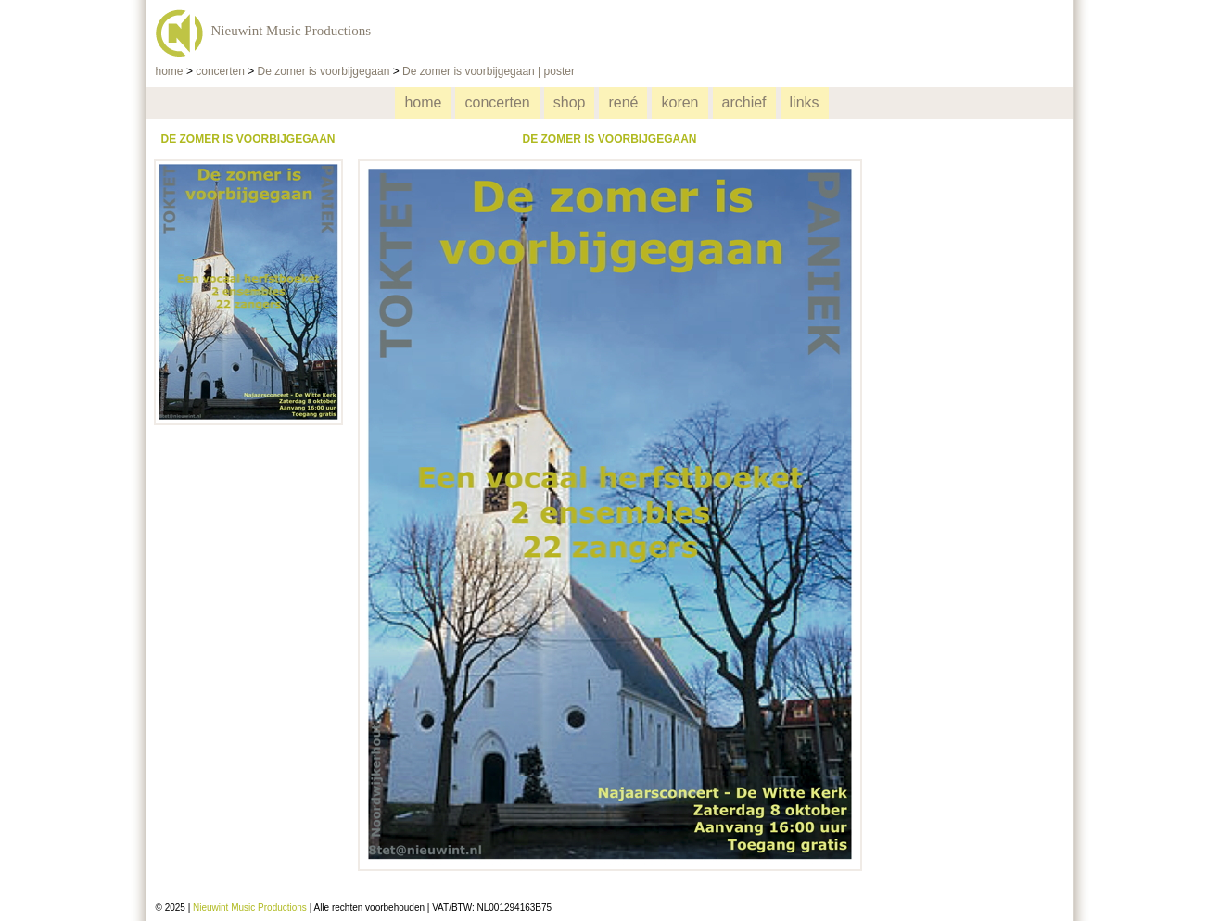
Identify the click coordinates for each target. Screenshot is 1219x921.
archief (744, 102)
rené (623, 102)
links (804, 102)
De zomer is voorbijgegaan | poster (488, 71)
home (170, 71)
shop (569, 102)
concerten (220, 71)
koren (679, 102)
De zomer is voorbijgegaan (324, 71)
